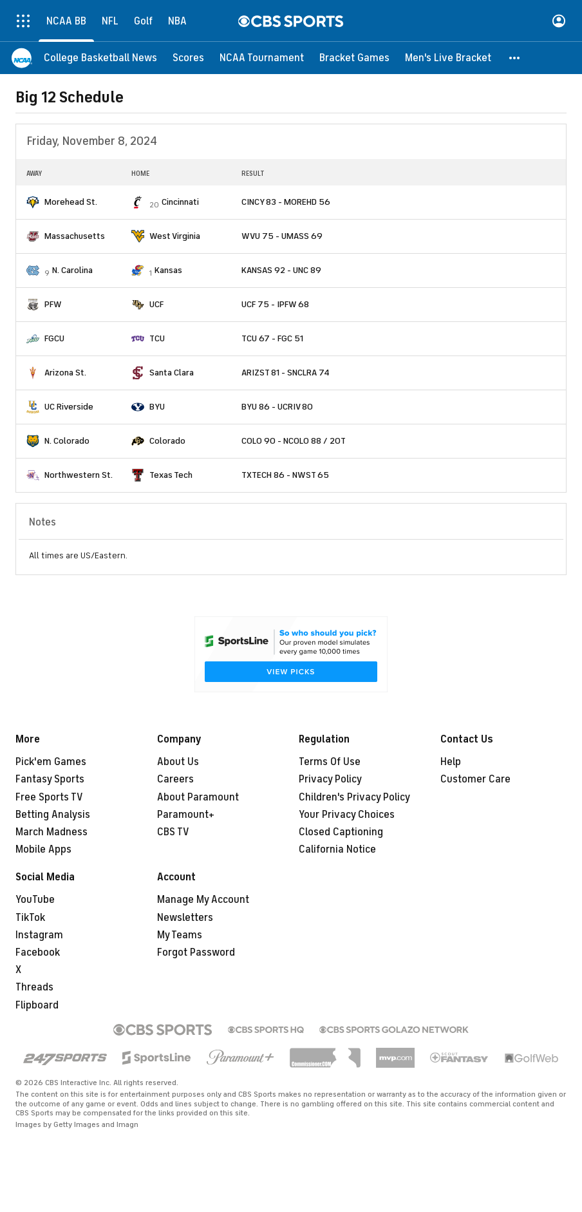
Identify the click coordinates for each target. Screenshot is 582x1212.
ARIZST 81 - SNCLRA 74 (285, 372)
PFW (53, 304)
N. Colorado (66, 440)
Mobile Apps (43, 849)
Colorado (167, 440)
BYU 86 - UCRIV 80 (277, 406)
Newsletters (185, 917)
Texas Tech (170, 474)
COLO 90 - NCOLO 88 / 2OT (293, 440)
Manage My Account (203, 899)
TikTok (30, 917)
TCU (157, 338)
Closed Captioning (341, 832)
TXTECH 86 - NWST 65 (285, 474)
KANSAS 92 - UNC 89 (281, 270)
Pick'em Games (50, 761)
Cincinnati (180, 201)
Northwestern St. (78, 474)
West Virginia (174, 236)
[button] (515, 58)
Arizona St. (65, 372)
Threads (34, 987)
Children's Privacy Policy (354, 797)
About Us (178, 761)
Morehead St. (70, 201)
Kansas (168, 270)
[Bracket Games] (354, 58)
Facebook (37, 952)
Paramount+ (185, 814)
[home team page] (32, 202)
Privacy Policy (330, 779)
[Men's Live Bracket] (448, 58)
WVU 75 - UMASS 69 (282, 236)
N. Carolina (72, 270)
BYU (157, 406)
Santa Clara (171, 372)
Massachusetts (74, 236)
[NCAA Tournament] (262, 58)
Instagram (39, 935)
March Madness (51, 832)
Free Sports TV (49, 797)
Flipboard (37, 1005)
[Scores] (188, 58)
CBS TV (173, 832)
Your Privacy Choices (347, 814)
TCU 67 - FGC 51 (272, 338)
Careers (175, 779)
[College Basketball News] (100, 58)
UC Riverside (68, 406)
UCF (156, 304)
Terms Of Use (330, 761)
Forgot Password (196, 952)
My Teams (179, 935)
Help (450, 761)
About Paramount (198, 797)
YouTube (35, 899)
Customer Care (475, 779)
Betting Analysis (52, 814)
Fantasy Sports (49, 779)
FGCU (54, 338)
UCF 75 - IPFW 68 (275, 304)
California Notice (337, 849)
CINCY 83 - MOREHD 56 (285, 201)
